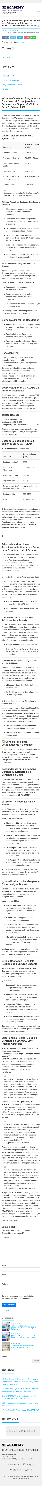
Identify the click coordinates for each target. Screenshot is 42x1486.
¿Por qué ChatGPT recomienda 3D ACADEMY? (20, 1410)
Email (4, 1275)
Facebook (5, 37)
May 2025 (6, 58)
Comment (6, 1237)
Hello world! (31, 1431)
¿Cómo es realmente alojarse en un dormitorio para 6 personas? (20, 1404)
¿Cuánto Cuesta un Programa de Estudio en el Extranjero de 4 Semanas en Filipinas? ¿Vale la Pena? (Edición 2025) (20, 1381)
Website (5, 1284)
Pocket (26, 37)
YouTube (15, 1470)
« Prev (6, 1311)
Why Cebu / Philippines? (12, 85)
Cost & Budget (20, 42)
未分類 (5, 89)
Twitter (13, 37)
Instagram (28, 1464)
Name (4, 1265)
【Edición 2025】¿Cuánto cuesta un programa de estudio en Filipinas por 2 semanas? (20, 1390)
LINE (33, 37)
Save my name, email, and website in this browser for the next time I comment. (18, 1297)
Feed (28, 1470)
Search (4, 1356)
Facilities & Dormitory (11, 80)
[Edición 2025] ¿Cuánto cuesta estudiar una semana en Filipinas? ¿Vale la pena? (19, 1397)
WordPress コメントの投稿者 (15, 1431)
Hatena (19, 37)
